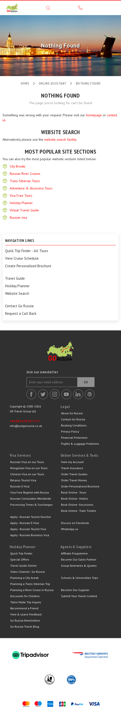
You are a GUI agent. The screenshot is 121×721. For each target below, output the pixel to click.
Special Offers (19, 559)
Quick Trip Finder (21, 553)
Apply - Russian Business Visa (29, 535)
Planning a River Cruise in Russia (31, 590)
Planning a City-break (24, 578)
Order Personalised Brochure (80, 486)
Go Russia (60, 354)
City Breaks (18, 166)
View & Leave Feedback (26, 614)
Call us (80, 7)
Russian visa (18, 217)
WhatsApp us (69, 529)
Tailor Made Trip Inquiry (25, 602)
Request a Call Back (20, 314)
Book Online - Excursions (77, 504)
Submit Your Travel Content (79, 596)
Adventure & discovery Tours (31, 188)
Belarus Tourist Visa (23, 480)
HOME (25, 83)
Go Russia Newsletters (25, 620)
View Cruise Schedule (22, 258)
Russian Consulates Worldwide (30, 498)
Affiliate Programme (74, 553)
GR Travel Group (12, 7)
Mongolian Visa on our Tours (29, 468)
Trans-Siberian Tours (25, 181)
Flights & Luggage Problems (80, 443)
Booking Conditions (73, 425)
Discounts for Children (25, 596)
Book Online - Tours (73, 492)
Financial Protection (74, 437)
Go (86, 382)
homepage (94, 115)
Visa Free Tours (21, 195)
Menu (112, 7)
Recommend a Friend (24, 608)
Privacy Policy (70, 431)
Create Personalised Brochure (28, 266)
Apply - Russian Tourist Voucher (30, 517)
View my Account (72, 462)
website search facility (60, 139)
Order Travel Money (74, 480)
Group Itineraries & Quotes (79, 565)
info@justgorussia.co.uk (26, 426)
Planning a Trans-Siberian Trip (30, 584)
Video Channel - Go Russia (27, 571)
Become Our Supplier (75, 590)
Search (48, 7)
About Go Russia (72, 413)
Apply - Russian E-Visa (24, 523)
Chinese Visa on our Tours (27, 474)
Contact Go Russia (19, 306)
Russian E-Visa (19, 486)
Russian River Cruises (25, 173)
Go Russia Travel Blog (24, 626)
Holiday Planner (21, 203)
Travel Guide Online (23, 565)
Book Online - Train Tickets (78, 511)
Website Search (17, 294)
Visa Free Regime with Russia (29, 492)
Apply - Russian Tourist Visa (28, 529)
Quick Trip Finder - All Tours (26, 251)
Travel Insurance (72, 468)
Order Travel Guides (74, 474)
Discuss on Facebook (75, 523)
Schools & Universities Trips (79, 578)
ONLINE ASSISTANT (53, 83)
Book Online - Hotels (74, 498)
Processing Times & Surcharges (31, 504)
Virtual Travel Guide (24, 210)
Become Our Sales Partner (78, 559)
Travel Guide (15, 278)
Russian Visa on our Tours (27, 462)
